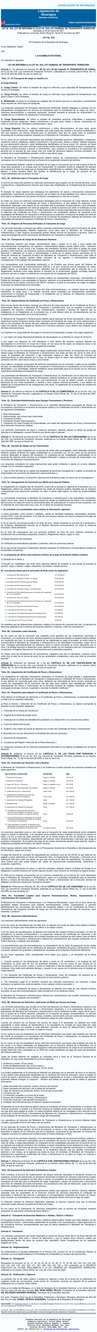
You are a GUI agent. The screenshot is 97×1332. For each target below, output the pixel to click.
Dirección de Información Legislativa (61, 1329)
